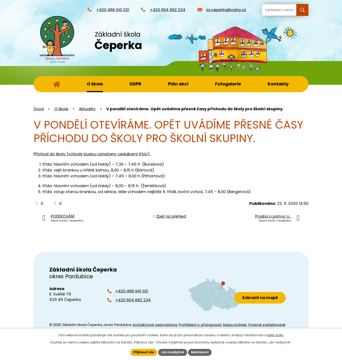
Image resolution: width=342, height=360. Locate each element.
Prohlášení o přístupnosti (200, 324)
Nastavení (200, 352)
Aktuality (87, 109)
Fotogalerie (228, 84)
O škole (95, 84)
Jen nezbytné (172, 352)
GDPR (135, 84)
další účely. (275, 335)
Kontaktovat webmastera (155, 324)
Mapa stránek (235, 324)
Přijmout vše (143, 352)
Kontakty (278, 84)
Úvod (56, 84)
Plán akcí (178, 84)
